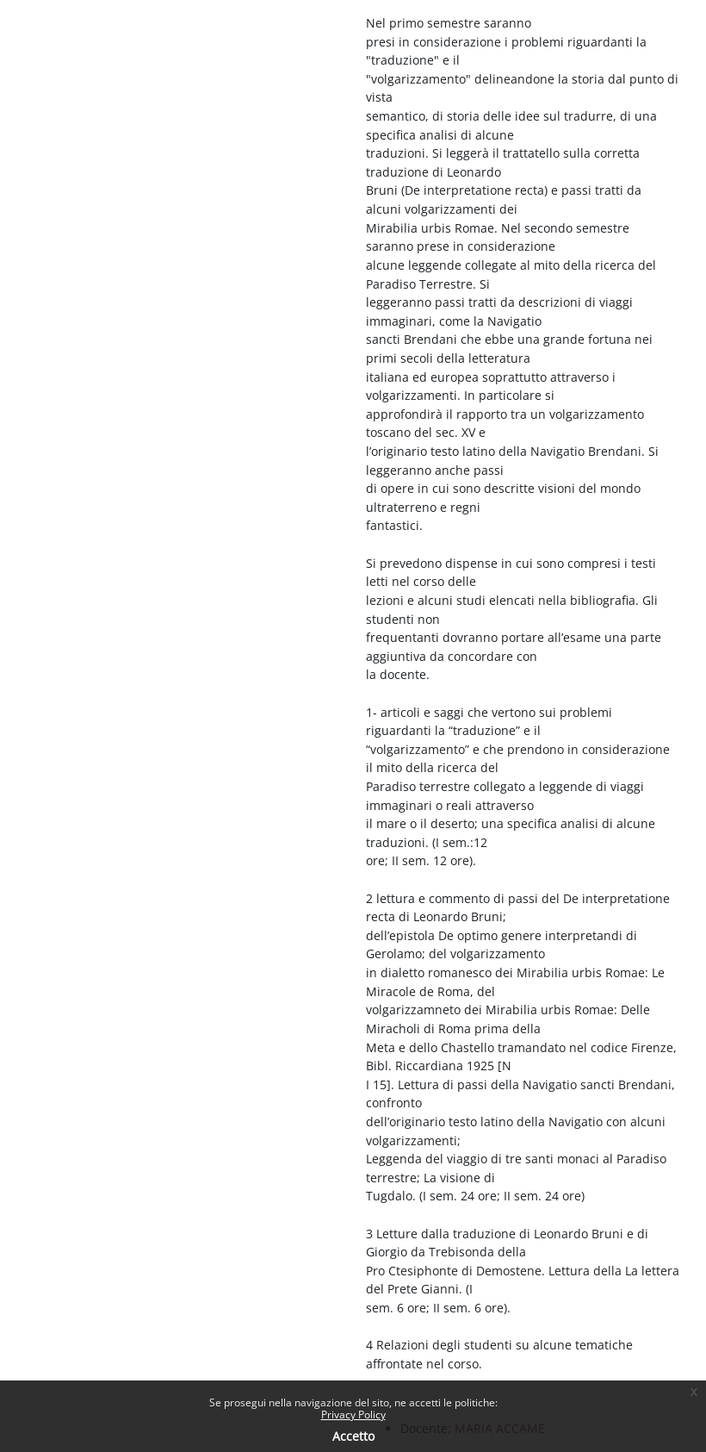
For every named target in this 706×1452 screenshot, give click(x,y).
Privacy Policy (353, 1414)
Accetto (353, 1436)
